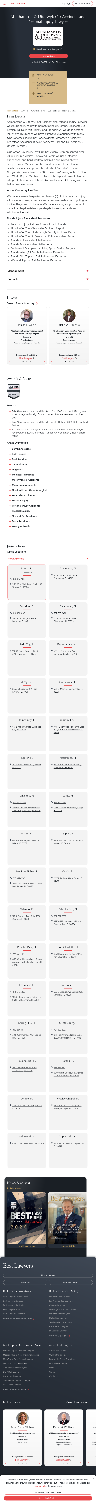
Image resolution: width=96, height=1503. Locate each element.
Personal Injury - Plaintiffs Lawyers (18, 1350)
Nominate (25, 1282)
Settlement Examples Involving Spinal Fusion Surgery (43, 248)
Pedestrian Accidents (19, 141)
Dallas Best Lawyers (58, 1318)
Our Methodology (57, 1355)
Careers (52, 1372)
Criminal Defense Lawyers (15, 1367)
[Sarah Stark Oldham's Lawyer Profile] (22, 1421)
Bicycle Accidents (43, 141)
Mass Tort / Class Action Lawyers (18, 1359)
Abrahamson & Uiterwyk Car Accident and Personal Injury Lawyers (47, 121)
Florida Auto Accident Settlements (31, 240)
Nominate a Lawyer (58, 1363)
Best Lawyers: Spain (12, 1309)
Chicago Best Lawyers (59, 1305)
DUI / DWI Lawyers (11, 1372)
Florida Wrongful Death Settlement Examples (38, 252)
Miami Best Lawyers (58, 1331)
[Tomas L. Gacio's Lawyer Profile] (27, 319)
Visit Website (49, 56)
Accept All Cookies (48, 1498)
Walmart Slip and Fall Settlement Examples (36, 260)
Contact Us (54, 1376)
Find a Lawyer (48, 1275)
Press (51, 1367)
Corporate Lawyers (12, 1376)
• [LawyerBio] (27, 361)
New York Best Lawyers (59, 1296)
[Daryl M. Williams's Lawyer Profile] (63, 1421)
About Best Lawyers (58, 1350)
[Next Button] (45, 336)
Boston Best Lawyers (58, 1326)
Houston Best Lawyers (59, 1314)
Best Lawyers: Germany (14, 1314)
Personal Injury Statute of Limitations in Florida (38, 224)
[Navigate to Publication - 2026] (26, 1220)
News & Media (69, 111)
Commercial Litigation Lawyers (17, 1380)
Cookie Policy (41, 1486)
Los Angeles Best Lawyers (60, 1301)
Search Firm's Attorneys (22, 303)
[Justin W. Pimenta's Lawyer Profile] (69, 319)
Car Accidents (46, 137)
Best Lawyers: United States (15, 1296)
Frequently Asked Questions (62, 1359)
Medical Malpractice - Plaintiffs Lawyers (21, 1355)
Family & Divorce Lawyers (15, 1363)
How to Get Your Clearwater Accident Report (37, 228)
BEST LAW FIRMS (45, 93)
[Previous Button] (9, 336)
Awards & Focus (38, 111)
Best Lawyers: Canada (13, 1301)
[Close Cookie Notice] (93, 1478)
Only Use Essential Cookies (48, 1492)
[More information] (33, 358)
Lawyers (24, 111)
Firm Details (12, 111)
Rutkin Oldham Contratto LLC (22, 1433)
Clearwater (75, 125)
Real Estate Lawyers (12, 1384)
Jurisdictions (54, 111)
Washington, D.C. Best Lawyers (63, 1309)
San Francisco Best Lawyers (61, 1322)
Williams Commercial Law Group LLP (64, 1433)
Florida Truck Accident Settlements (31, 244)
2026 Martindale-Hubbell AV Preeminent (48, 432)
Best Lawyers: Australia (13, 1305)
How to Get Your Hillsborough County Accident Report (43, 232)
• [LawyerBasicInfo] (23, 361)
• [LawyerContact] (30, 361)
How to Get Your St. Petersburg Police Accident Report (43, 236)
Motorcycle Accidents (68, 137)
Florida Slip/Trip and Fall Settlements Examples (39, 256)
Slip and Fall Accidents (69, 141)
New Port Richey (31, 129)
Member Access (70, 1282)
